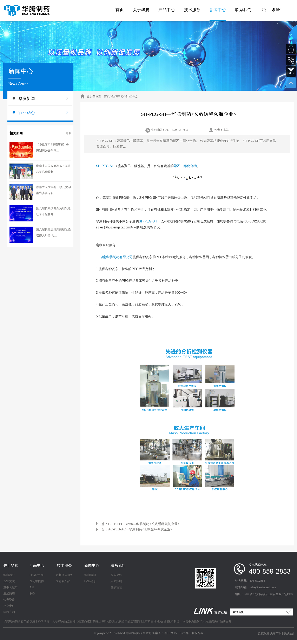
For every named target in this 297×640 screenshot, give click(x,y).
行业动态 (26, 112)
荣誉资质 (9, 599)
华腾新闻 (26, 98)
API (31, 587)
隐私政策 (263, 633)
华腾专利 (9, 612)
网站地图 (288, 633)
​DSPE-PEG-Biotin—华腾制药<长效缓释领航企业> (143, 524)
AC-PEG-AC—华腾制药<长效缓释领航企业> (140, 529)
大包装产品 (63, 581)
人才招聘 (116, 581)
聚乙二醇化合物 (185, 166)
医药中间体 (36, 581)
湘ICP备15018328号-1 (177, 633)
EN (278, 9)
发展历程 (9, 593)
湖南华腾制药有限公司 (116, 257)
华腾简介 (9, 575)
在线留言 (116, 587)
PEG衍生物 (36, 575)
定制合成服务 (64, 575)
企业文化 (9, 581)
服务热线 (116, 575)
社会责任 (9, 605)
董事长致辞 (10, 587)
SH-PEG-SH (105, 166)
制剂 (32, 593)
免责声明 (276, 633)
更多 (68, 133)
